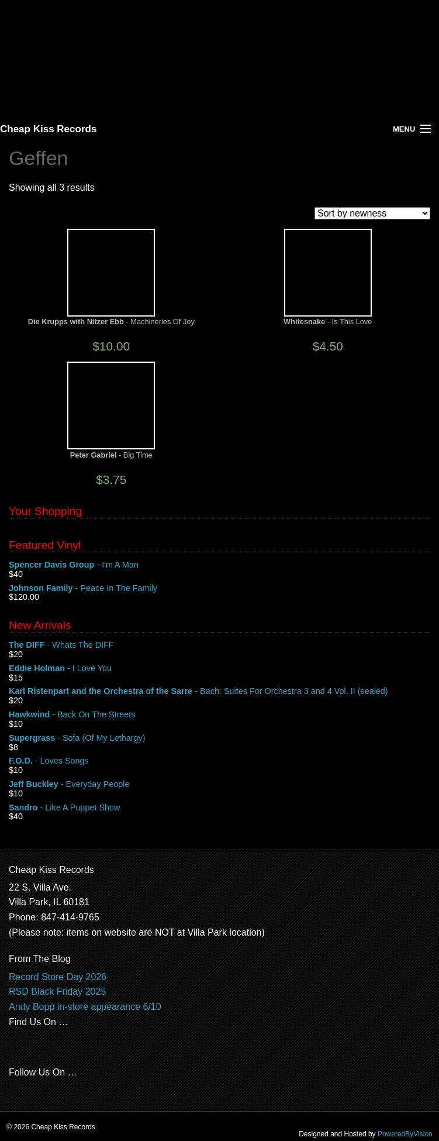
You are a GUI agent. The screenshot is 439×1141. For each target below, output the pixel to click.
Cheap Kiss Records (48, 129)
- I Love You (219, 668)
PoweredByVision (405, 1134)
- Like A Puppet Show (219, 808)
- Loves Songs (219, 761)
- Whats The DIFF (219, 645)
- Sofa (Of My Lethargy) (219, 738)
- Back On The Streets (219, 715)
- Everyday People (219, 784)
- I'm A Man (219, 565)
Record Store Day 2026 (57, 977)
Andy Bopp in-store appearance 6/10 (85, 1007)
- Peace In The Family (219, 588)
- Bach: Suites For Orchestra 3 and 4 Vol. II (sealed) (219, 691)
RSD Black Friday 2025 (57, 991)
